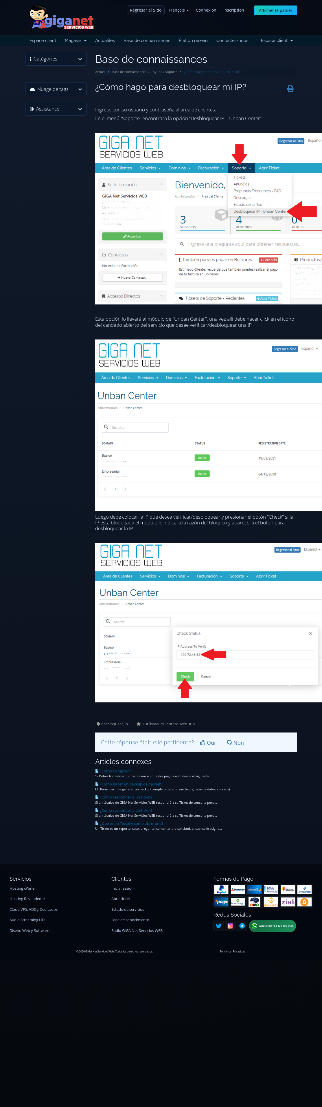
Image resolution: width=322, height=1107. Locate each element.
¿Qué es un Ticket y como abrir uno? (129, 823)
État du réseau (193, 40)
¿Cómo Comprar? (113, 771)
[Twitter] (219, 926)
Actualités (105, 40)
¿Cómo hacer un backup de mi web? (129, 784)
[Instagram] (230, 926)
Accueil (100, 71)
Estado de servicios (127, 909)
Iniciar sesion (122, 888)
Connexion (206, 10)
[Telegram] (242, 926)
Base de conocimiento (130, 919)
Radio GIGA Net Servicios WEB (137, 930)
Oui (208, 742)
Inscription (233, 10)
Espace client (43, 40)
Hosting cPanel (22, 888)
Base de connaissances (147, 40)
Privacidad (239, 951)
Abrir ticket (120, 898)
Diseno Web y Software (29, 930)
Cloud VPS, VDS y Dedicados (34, 909)
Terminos (225, 951)
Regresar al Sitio (145, 10)
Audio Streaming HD (27, 919)
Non (235, 742)
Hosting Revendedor (27, 898)
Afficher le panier (275, 10)
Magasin (76, 40)
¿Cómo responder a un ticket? (123, 797)
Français (179, 10)
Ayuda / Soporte (165, 71)
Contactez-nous (232, 40)
